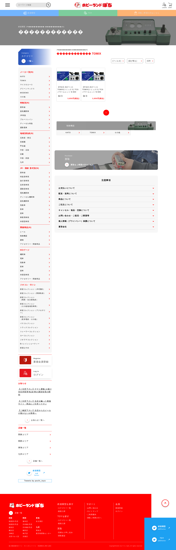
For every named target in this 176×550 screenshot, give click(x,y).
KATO (35, 76)
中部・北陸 (35, 150)
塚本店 (25, 521)
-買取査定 (61, 536)
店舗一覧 (18, 513)
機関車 (35, 254)
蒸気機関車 (35, 111)
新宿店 (11, 527)
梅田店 (25, 530)
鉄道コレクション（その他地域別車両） (35, 305)
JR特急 (35, 115)
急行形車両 (35, 181)
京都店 (25, 536)
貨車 (35, 213)
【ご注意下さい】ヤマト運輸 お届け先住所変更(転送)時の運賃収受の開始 (35, 392)
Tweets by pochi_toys (35, 481)
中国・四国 (35, 158)
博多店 (38, 530)
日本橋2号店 (27, 527)
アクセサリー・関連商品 (35, 244)
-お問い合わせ (92, 508)
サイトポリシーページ (30, 546)
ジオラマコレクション (35, 340)
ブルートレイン (35, 119)
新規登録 (119, 508)
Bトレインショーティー (35, 344)
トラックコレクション (35, 327)
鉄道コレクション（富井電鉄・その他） (35, 318)
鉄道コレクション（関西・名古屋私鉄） (35, 298)
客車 (35, 209)
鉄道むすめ (35, 348)
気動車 (35, 205)
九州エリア (34, 454)
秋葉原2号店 (13, 524)
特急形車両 (35, 177)
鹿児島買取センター (43, 533)
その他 (35, 97)
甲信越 (35, 146)
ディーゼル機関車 (35, 197)
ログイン (119, 511)
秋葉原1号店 (13, 521)
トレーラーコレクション (35, 331)
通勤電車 (35, 127)
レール (35, 232)
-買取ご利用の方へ (94, 518)
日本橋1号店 (27, 524)
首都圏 (35, 142)
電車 (35, 258)
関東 (10, 518)
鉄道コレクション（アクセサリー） (35, 311)
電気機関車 (35, 193)
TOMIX (35, 80)
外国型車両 (35, 221)
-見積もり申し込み (65, 532)
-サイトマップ (92, 511)
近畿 (35, 154)
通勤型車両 (35, 189)
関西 (24, 518)
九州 (35, 162)
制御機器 (35, 236)
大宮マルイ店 (14, 536)
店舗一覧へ (35, 461)
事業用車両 (35, 217)
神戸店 (25, 533)
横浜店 (11, 530)
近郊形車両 (35, 185)
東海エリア (34, 448)
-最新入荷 (61, 511)
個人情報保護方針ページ (15, 546)
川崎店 (11, 533)
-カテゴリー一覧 (64, 508)
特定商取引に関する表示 (44, 546)
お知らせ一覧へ (35, 420)
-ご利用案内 (91, 514)
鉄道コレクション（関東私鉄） (35, 293)
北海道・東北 (35, 138)
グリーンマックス (35, 89)
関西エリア (34, 441)
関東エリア (34, 435)
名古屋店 (39, 521)
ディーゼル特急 (35, 123)
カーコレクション (35, 335)
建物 (35, 240)
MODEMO (35, 93)
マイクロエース (35, 85)
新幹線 (35, 107)
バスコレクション (35, 323)
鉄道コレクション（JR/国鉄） (35, 289)
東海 (38, 518)
